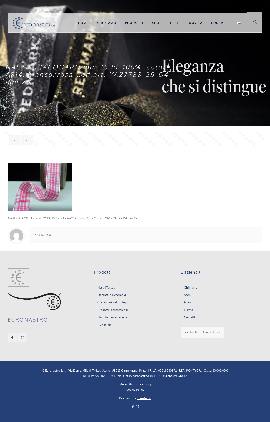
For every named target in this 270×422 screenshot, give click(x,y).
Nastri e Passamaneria (112, 317)
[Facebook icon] (132, 406)
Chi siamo (190, 287)
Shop (187, 295)
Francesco (42, 234)
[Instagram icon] (137, 406)
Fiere (187, 302)
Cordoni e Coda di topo (112, 302)
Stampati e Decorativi (111, 295)
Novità (188, 309)
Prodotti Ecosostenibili (112, 309)
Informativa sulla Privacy (135, 384)
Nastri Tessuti (106, 287)
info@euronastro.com (139, 376)
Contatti (189, 317)
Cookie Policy (135, 389)
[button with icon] (12, 337)
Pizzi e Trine (105, 324)
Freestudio (144, 398)
